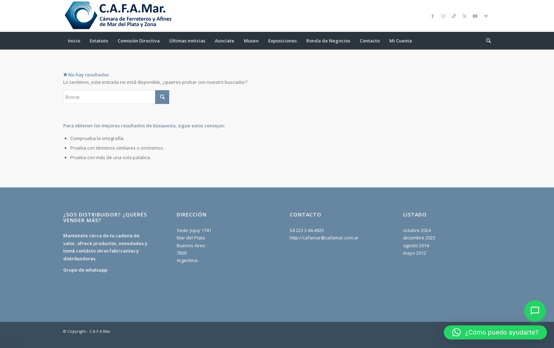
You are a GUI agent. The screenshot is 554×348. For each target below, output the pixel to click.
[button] (495, 332)
